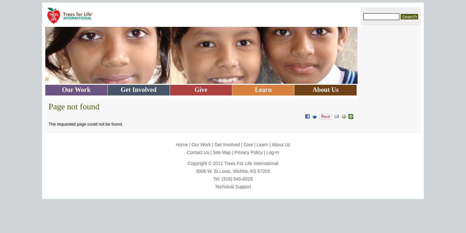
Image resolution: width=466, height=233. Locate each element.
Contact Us (198, 152)
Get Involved (227, 144)
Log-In (272, 152)
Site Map (222, 152)
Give (248, 144)
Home (182, 144)
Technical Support (233, 186)
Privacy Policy (249, 152)
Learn (262, 144)
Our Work (201, 144)
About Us (281, 144)
